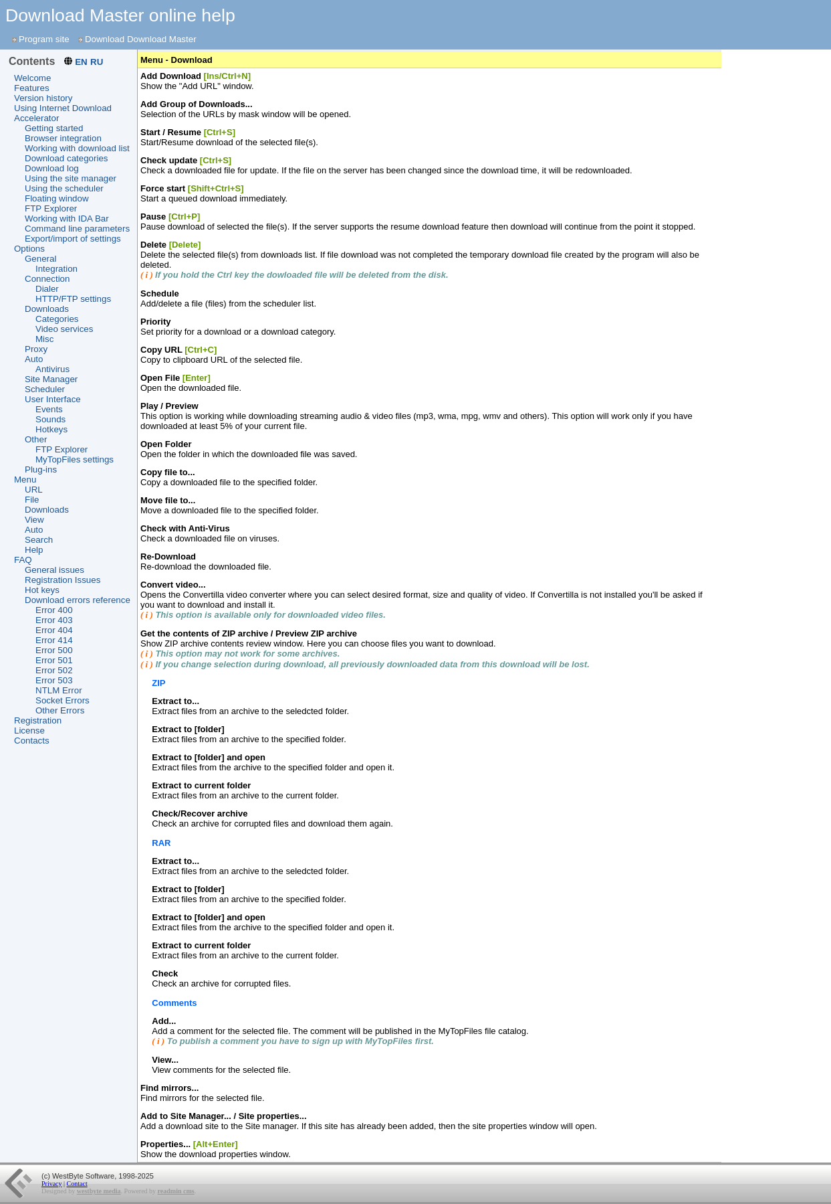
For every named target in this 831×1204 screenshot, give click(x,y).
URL (34, 490)
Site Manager (51, 379)
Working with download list (77, 148)
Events (49, 409)
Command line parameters (77, 229)
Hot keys (42, 590)
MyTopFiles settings (74, 459)
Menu (25, 480)
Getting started (54, 128)
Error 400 (54, 610)
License (29, 730)
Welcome (32, 78)
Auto (34, 359)
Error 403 (54, 620)
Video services (64, 329)
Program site (44, 39)
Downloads (47, 309)
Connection (47, 279)
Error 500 (54, 650)
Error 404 (54, 630)
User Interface (53, 399)
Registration (38, 720)
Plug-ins (41, 469)
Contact (77, 1183)
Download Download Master (141, 39)
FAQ (23, 560)
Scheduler (45, 389)
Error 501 (54, 660)
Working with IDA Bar (67, 218)
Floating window (57, 198)
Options (29, 249)
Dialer (47, 289)
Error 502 (54, 670)
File (32, 500)
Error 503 (54, 680)
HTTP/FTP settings (73, 299)
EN (81, 62)
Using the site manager (70, 178)
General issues (54, 570)
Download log (52, 168)
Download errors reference (77, 600)
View (34, 520)
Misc (44, 339)
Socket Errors (62, 700)
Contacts (31, 741)
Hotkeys (51, 429)
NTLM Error (58, 690)
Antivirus (52, 369)
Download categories (66, 158)
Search (39, 540)
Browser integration (63, 138)
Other (36, 439)
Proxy (36, 349)
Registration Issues (62, 580)
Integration (56, 269)
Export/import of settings (73, 239)
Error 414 (54, 640)
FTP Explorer (51, 208)
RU (96, 62)
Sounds (50, 419)
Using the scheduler (64, 188)
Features (31, 88)
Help (34, 550)
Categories (56, 319)
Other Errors (59, 710)
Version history (43, 98)
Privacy (51, 1183)
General (40, 259)
